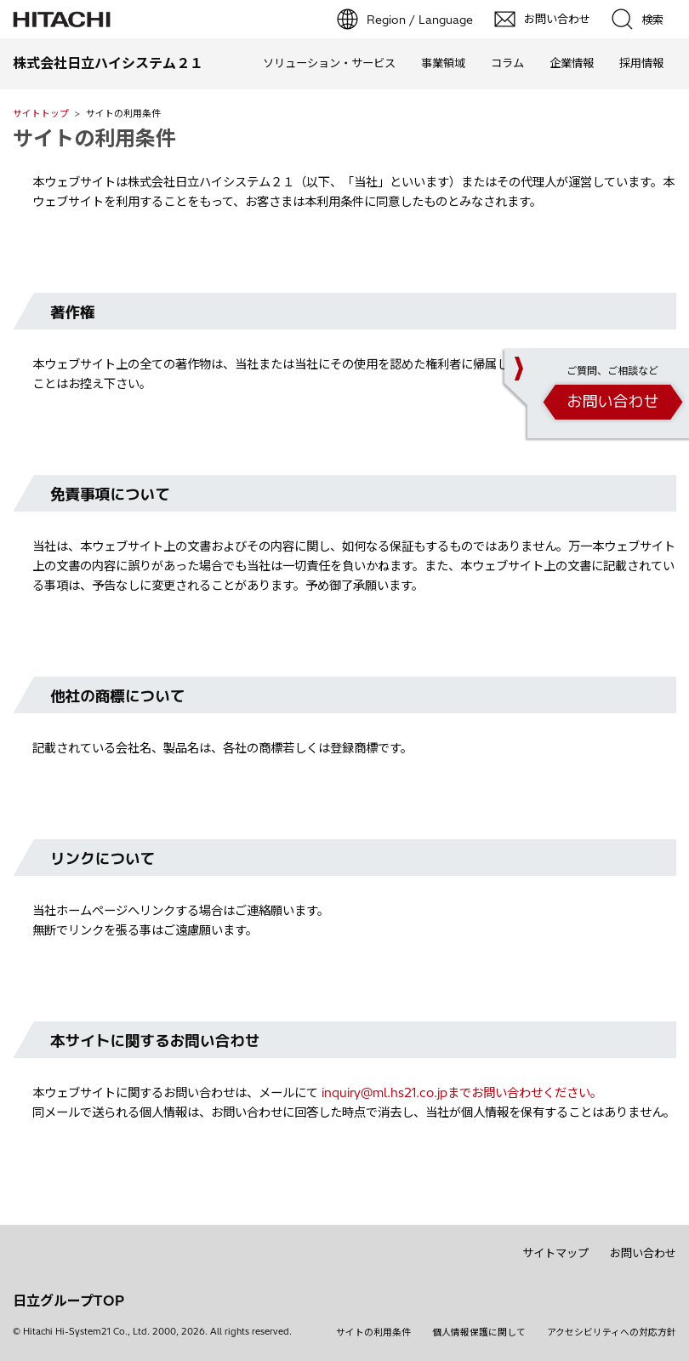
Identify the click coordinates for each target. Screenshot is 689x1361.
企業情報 (571, 63)
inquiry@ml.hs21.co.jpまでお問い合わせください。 (462, 1093)
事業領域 (443, 63)
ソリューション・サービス (329, 63)
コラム (507, 63)
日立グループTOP (68, 1300)
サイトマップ (555, 1253)
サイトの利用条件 (94, 138)
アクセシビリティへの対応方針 (611, 1332)
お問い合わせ (643, 1253)
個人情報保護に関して (479, 1332)
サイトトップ (41, 113)
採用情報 (641, 63)
